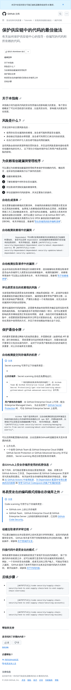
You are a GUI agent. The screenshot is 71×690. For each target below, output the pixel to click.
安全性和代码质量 (13, 20)
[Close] (63, 4)
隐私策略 (5, 647)
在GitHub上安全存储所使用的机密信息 (27, 464)
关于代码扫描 (33, 567)
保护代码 (58, 20)
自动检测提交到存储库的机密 (21, 355)
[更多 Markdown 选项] (28, 51)
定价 (41, 680)
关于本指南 (11, 98)
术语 (23, 680)
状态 (35, 680)
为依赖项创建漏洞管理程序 (23, 161)
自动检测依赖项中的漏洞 (18, 230)
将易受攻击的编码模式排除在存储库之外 (32, 492)
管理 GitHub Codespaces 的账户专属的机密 (39, 482)
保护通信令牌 (13, 329)
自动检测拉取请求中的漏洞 (20, 264)
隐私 (29, 680)
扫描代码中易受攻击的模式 (20, 549)
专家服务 (49, 680)
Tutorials (28, 20)
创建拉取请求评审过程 (17, 529)
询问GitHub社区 (10, 659)
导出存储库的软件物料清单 (47, 221)
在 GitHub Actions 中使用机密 (19, 479)
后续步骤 (10, 577)
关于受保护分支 (25, 541)
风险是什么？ (13, 120)
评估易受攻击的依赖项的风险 (21, 287)
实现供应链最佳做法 (43, 20)
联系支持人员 (9, 663)
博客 (57, 680)
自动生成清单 (11, 200)
